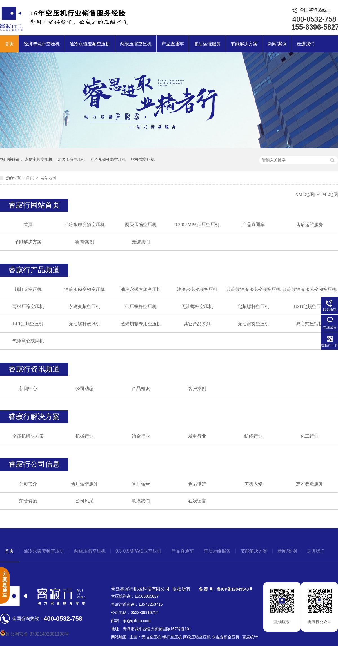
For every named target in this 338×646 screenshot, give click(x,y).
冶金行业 (141, 436)
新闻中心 (28, 388)
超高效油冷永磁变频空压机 (253, 289)
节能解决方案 (244, 43)
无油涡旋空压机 (253, 323)
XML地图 (304, 194)
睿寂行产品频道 (34, 270)
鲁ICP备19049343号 (235, 589)
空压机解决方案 (28, 436)
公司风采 (84, 500)
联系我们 (141, 500)
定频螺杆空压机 (253, 306)
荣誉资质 (28, 500)
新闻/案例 (277, 43)
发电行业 (197, 436)
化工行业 (310, 436)
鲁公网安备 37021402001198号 (34, 634)
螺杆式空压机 (143, 159)
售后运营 (141, 483)
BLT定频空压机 (28, 323)
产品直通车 (172, 43)
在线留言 (197, 500)
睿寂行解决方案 (34, 417)
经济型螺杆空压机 (42, 43)
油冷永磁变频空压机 (90, 43)
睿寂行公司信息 (34, 464)
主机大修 (253, 483)
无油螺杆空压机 (197, 306)
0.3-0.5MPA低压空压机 (197, 224)
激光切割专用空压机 (141, 323)
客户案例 (197, 388)
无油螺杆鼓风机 (84, 323)
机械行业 (84, 436)
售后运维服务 (207, 43)
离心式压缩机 (309, 323)
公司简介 (28, 483)
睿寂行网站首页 (34, 205)
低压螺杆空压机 (141, 306)
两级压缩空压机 (136, 43)
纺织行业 (253, 436)
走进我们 (306, 43)
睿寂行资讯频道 (34, 369)
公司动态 (84, 388)
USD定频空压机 (309, 306)
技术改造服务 (309, 483)
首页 (9, 43)
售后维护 (197, 483)
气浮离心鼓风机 (28, 340)
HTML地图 (327, 194)
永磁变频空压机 (38, 159)
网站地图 (48, 178)
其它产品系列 (197, 323)
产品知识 (141, 388)
